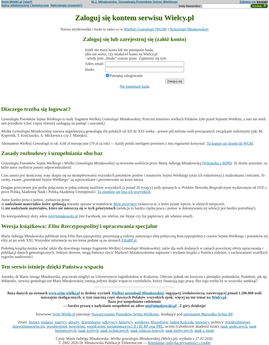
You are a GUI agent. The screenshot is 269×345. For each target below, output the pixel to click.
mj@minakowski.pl (63, 216)
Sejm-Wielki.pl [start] (16, 2)
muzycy (60, 322)
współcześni (96, 326)
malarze (47, 322)
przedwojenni (57, 326)
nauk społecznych (233, 326)
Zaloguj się (247, 2)
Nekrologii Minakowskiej (189, 29)
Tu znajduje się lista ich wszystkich (124, 192)
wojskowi (141, 322)
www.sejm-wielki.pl (64, 293)
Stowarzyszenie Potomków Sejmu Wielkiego (125, 314)
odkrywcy (109, 322)
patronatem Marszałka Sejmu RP (207, 314)
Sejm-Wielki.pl (63, 314)
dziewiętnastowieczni (28, 326)
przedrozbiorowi (237, 322)
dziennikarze (90, 322)
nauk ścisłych (88, 331)
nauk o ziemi (204, 331)
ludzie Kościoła (181, 322)
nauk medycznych (179, 331)
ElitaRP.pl (128, 240)
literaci (34, 322)
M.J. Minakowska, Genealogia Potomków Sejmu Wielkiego (134, 2)
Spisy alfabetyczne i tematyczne (25, 5)
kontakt (262, 2)
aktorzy (73, 322)
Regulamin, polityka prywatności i (179, 343)
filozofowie (159, 322)
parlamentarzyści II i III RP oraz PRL (135, 326)
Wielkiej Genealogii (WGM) (145, 29)
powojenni (77, 326)
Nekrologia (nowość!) (66, 5)
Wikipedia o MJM (217, 163)
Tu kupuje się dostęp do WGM (230, 143)
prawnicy (202, 322)
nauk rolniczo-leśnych (147, 331)
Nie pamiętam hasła (134, 86)
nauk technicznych (114, 331)
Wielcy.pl (219, 297)
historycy (126, 322)
